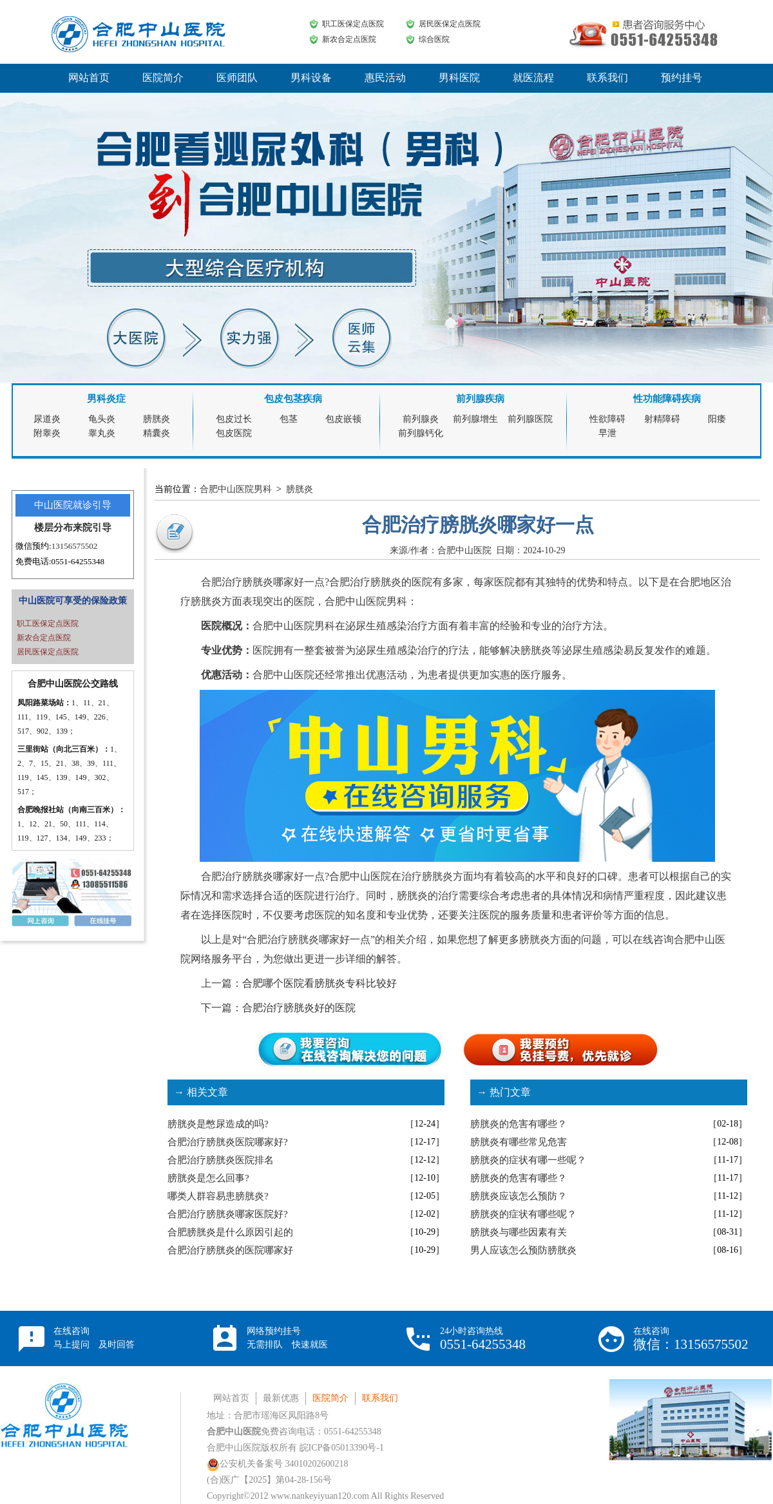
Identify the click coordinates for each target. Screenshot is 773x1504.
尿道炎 (47, 419)
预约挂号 (681, 77)
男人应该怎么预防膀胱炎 (523, 1250)
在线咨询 (94, 1337)
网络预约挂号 (287, 1337)
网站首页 (89, 77)
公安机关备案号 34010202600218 (277, 1464)
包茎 (289, 419)
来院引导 (92, 527)
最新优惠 (281, 1398)
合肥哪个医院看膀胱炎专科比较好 (319, 983)
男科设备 (311, 77)
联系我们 (607, 77)
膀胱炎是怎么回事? (208, 1178)
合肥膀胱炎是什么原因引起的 (230, 1232)
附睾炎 (47, 433)
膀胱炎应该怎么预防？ (518, 1196)
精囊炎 (156, 433)
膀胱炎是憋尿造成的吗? (218, 1124)
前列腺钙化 (420, 433)
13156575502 (75, 546)
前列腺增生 (475, 419)
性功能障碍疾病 (667, 399)
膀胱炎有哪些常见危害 (518, 1142)
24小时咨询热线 (483, 1338)
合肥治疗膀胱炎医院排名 (220, 1160)
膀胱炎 (156, 419)
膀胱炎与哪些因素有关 (518, 1232)
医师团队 (237, 77)
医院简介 (163, 77)
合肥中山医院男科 (236, 489)
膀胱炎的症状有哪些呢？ (523, 1214)
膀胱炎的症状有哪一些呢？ (528, 1160)
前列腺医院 (530, 419)
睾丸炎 (101, 433)
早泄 (607, 433)
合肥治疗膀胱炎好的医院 (299, 1007)
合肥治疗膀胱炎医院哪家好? (227, 1142)
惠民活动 (385, 77)
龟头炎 (101, 419)
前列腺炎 (421, 419)
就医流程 (533, 77)
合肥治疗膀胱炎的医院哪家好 (230, 1250)
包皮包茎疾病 (293, 399)
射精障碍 (662, 419)
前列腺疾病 (480, 399)
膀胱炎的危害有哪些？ (518, 1124)
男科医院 (459, 77)
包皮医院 (234, 433)
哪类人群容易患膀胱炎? (218, 1196)
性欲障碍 (607, 419)
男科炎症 (106, 399)
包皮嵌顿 (343, 419)
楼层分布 (53, 527)
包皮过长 (234, 419)
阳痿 (717, 419)
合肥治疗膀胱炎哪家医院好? (227, 1214)
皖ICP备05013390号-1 (342, 1447)
